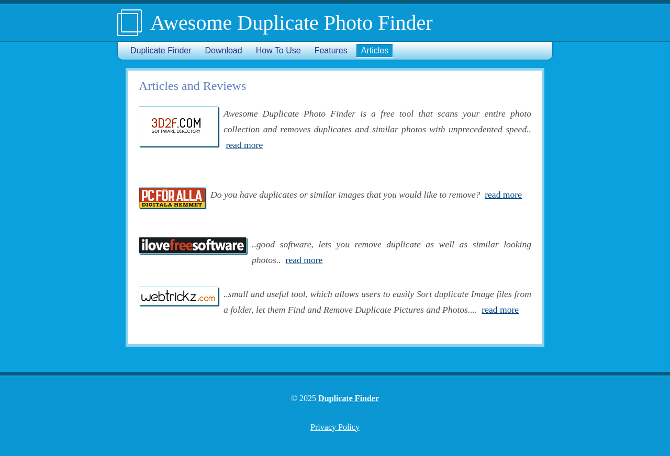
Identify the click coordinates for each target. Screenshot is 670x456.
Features (331, 50)
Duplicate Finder (161, 50)
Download (223, 50)
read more (244, 145)
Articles (374, 50)
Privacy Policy (335, 427)
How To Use (278, 50)
